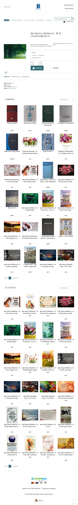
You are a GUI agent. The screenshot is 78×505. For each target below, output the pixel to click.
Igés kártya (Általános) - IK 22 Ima (48, 425)
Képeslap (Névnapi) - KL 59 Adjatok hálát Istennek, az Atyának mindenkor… (30, 152)
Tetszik (52, 68)
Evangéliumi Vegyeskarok (66, 123)
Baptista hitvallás (12, 123)
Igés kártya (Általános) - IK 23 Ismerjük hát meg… (48, 265)
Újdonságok (40, 20)
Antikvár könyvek (17, 20)
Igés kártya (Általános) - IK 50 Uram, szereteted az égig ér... (48, 454)
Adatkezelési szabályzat (49, 488)
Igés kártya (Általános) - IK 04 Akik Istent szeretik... (66, 180)
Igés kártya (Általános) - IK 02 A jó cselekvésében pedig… (66, 454)
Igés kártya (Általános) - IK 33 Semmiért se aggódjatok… (12, 454)
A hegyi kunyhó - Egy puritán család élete (30, 265)
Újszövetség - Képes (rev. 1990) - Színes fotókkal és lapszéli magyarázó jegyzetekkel (48, 181)
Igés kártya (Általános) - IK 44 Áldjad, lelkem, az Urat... (48, 369)
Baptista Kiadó (29, 20)
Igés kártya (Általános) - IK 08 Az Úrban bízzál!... (30, 180)
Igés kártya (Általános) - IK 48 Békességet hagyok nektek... (30, 369)
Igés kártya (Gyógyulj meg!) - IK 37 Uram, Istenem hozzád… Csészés (65, 265)
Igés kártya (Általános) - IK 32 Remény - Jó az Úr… (48, 209)
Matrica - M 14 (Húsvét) (66, 236)
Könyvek (6, 20)
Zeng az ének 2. (48, 151)
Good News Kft (12, 88)
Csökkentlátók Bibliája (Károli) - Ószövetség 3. (48, 237)
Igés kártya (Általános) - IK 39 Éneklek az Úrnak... (30, 312)
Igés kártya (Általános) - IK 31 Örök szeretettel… (12, 265)
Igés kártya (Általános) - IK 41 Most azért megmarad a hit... (48, 312)
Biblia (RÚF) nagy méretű (12, 151)
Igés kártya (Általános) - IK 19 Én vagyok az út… (12, 237)
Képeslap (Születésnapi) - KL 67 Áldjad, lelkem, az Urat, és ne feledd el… (66, 152)
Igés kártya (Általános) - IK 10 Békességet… (30, 209)
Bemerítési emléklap (30, 123)
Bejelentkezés (68, 5)
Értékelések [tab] (26, 77)
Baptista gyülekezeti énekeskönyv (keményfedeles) (48, 124)
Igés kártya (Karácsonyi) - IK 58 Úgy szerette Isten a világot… (30, 237)
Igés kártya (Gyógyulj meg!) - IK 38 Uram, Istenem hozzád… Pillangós (48, 397)
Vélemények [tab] (15, 77)
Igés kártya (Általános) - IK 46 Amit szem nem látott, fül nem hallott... (66, 397)
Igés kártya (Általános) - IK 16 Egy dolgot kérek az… (12, 425)
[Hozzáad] (40, 63)
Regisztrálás (69, 8)
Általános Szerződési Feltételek (31, 488)
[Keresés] (72, 18)
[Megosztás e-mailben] (6, 72)
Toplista (49, 20)
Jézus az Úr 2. (12, 208)
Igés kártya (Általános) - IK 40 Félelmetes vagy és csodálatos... (48, 341)
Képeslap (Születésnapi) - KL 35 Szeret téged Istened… (12, 181)
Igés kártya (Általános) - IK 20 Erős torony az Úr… (30, 425)
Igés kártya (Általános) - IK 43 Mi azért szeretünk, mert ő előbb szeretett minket (30, 454)
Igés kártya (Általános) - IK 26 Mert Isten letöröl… (66, 209)
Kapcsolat (7, 7)
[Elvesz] (32, 63)
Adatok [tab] (7, 77)
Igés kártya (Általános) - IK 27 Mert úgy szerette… (66, 425)
